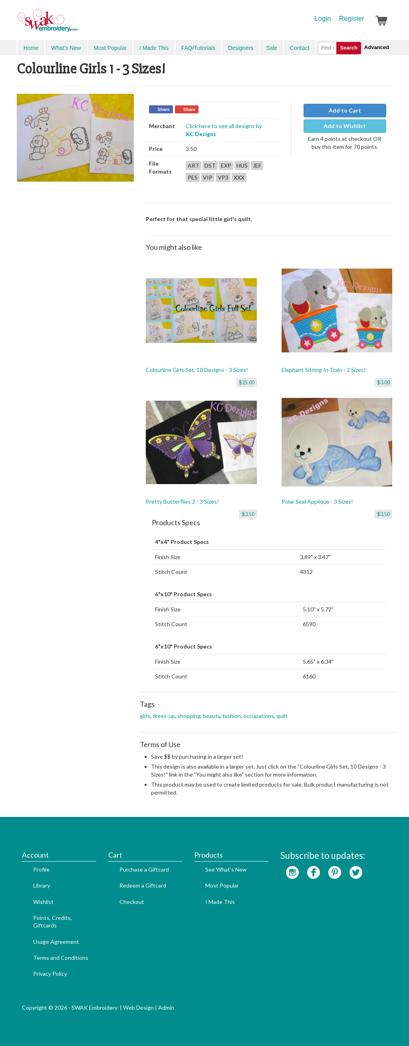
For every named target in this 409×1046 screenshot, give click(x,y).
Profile (41, 869)
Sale (271, 48)
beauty (211, 715)
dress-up (164, 715)
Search (348, 48)
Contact (299, 48)
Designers (240, 48)
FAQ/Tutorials (198, 48)
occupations (258, 715)
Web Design (138, 1007)
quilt (282, 715)
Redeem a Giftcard (142, 885)
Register (351, 18)
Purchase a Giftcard (144, 869)
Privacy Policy (50, 973)
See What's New (226, 869)
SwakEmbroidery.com (77, 24)
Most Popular (110, 48)
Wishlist (43, 901)
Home (31, 48)
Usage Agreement (56, 941)
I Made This (154, 48)
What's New (66, 48)
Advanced (376, 47)
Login (322, 18)
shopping (189, 715)
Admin (166, 1007)
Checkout (131, 901)
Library (41, 885)
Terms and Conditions (60, 957)
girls (145, 715)
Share (163, 109)
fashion (231, 715)
